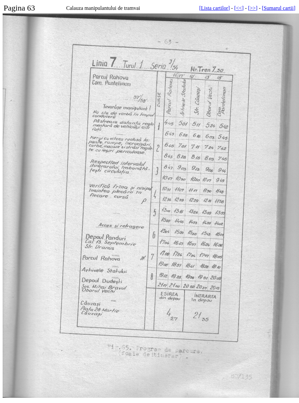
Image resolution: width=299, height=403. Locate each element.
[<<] (239, 8)
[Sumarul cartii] (278, 8)
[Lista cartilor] (214, 8)
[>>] (253, 8)
